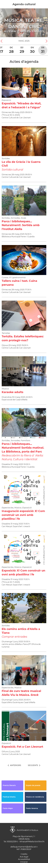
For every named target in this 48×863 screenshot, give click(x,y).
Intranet (24, 862)
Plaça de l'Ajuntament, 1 (23, 836)
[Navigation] (3, 23)
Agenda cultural (24, 4)
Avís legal (24, 857)
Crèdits (24, 854)
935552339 (11, 841)
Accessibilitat (24, 859)
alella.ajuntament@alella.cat (23, 847)
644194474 (39, 841)
